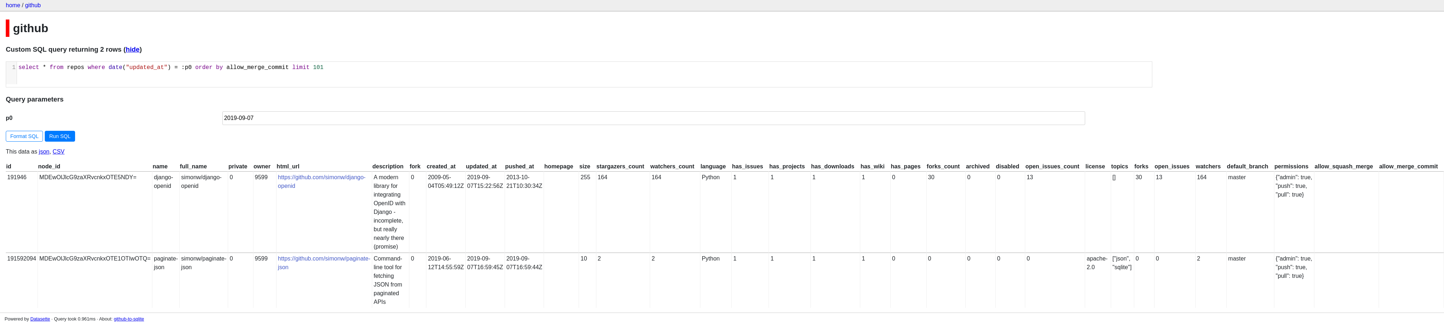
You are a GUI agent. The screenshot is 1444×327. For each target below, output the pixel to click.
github (33, 5)
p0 (9, 118)
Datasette (40, 319)
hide (132, 49)
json (44, 152)
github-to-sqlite (129, 319)
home (13, 5)
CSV (59, 152)
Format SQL (24, 136)
